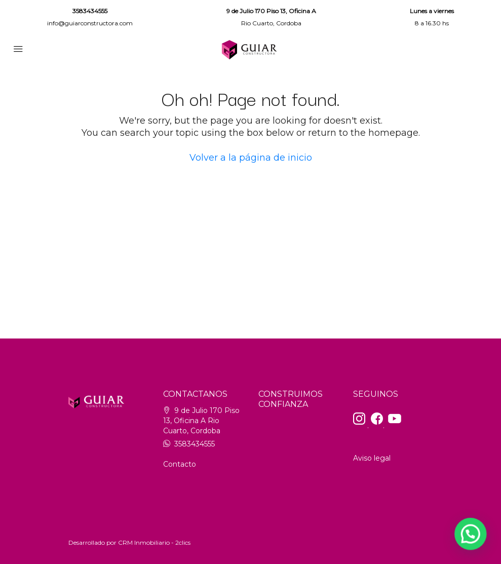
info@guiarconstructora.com (90, 23)
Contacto (179, 464)
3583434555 (89, 11)
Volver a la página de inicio (250, 157)
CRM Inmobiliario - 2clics (154, 542)
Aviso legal (372, 458)
